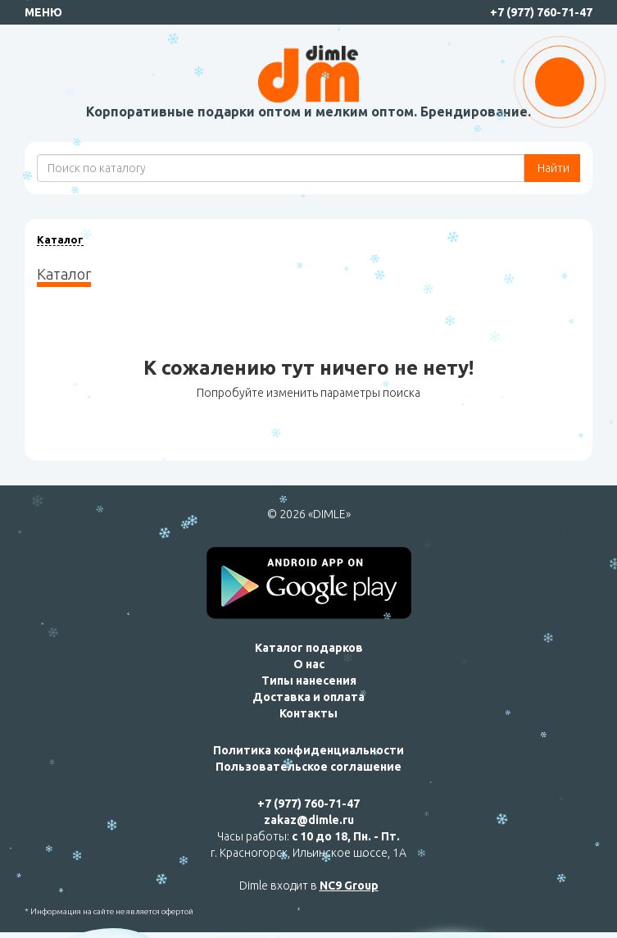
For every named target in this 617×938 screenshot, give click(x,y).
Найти (552, 168)
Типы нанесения (308, 680)
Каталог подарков (309, 647)
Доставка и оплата (308, 697)
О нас (308, 664)
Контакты (308, 713)
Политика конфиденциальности (308, 750)
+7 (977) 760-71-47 (541, 12)
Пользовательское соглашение (308, 766)
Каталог (60, 239)
